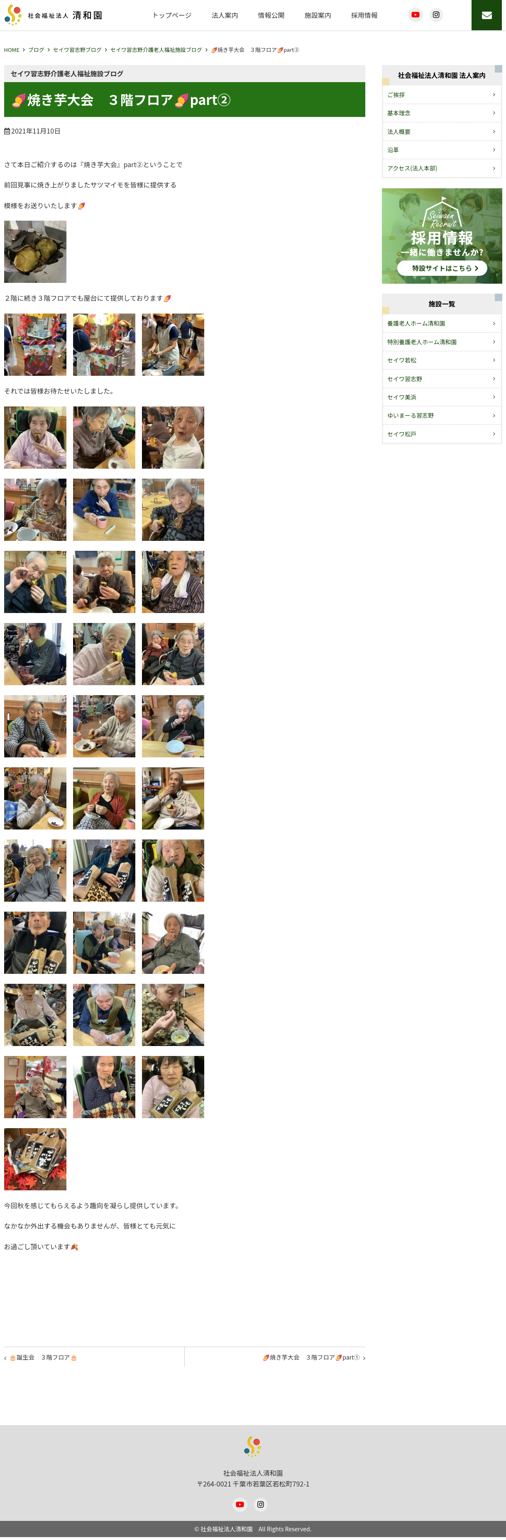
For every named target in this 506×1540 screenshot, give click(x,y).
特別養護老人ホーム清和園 (422, 342)
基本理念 (399, 113)
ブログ (36, 50)
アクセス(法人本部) (412, 168)
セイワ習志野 (404, 379)
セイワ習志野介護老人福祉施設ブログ (156, 50)
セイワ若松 (401, 360)
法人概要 (399, 131)
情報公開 (271, 15)
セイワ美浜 (401, 397)
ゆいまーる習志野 (410, 415)
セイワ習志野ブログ (77, 50)
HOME (12, 50)
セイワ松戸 (401, 434)
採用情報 (364, 15)
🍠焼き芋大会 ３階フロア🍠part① (304, 1359)
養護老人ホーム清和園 (416, 323)
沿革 (393, 150)
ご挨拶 (396, 94)
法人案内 (225, 15)
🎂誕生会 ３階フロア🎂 (49, 1359)
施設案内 (318, 15)
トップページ (172, 15)
